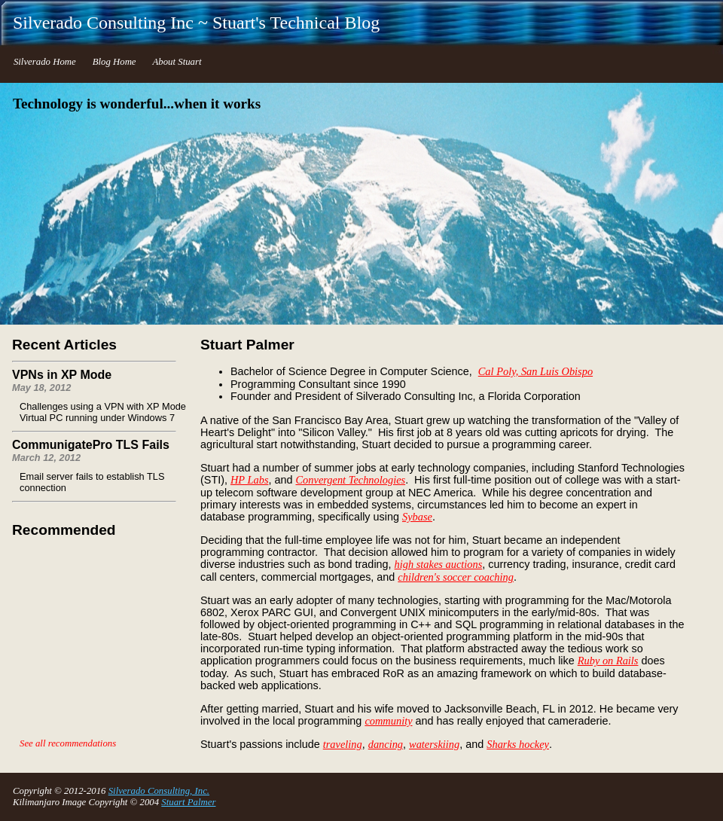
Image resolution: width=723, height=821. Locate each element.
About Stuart (176, 61)
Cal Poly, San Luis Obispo (535, 371)
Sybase (417, 517)
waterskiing (434, 744)
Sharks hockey (518, 744)
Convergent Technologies (351, 480)
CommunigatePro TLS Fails (90, 444)
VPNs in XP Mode (61, 374)
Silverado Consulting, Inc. (158, 791)
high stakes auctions (439, 564)
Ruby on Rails (608, 661)
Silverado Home (45, 61)
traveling (342, 744)
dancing (385, 744)
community (388, 721)
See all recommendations (68, 743)
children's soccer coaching (456, 577)
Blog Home (114, 61)
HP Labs (249, 480)
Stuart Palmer (188, 802)
